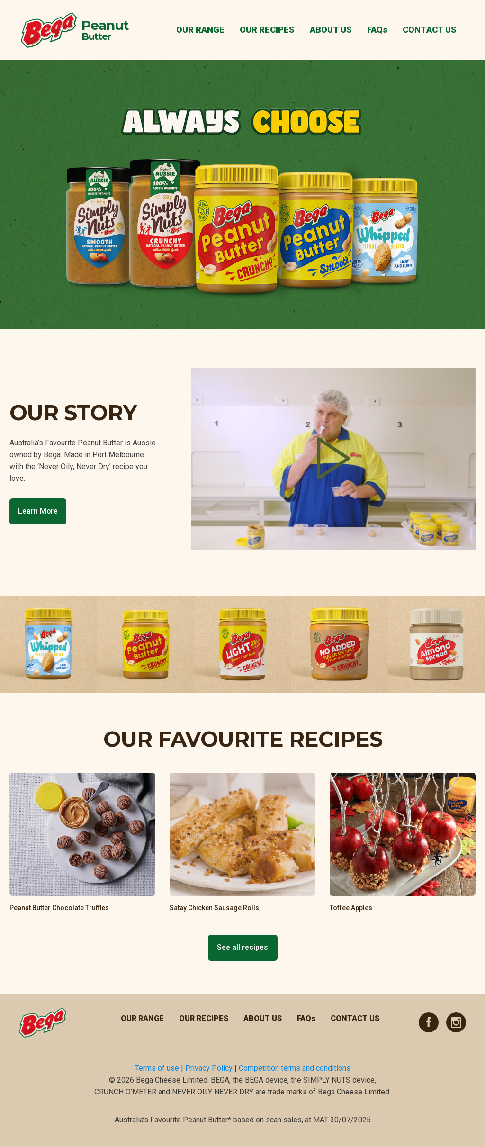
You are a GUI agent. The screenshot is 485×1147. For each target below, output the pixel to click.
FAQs (377, 30)
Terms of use (157, 1068)
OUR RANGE (200, 30)
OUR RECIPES (267, 30)
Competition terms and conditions (294, 1068)
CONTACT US (430, 30)
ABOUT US (331, 30)
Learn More (38, 510)
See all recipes (242, 947)
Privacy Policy (209, 1068)
